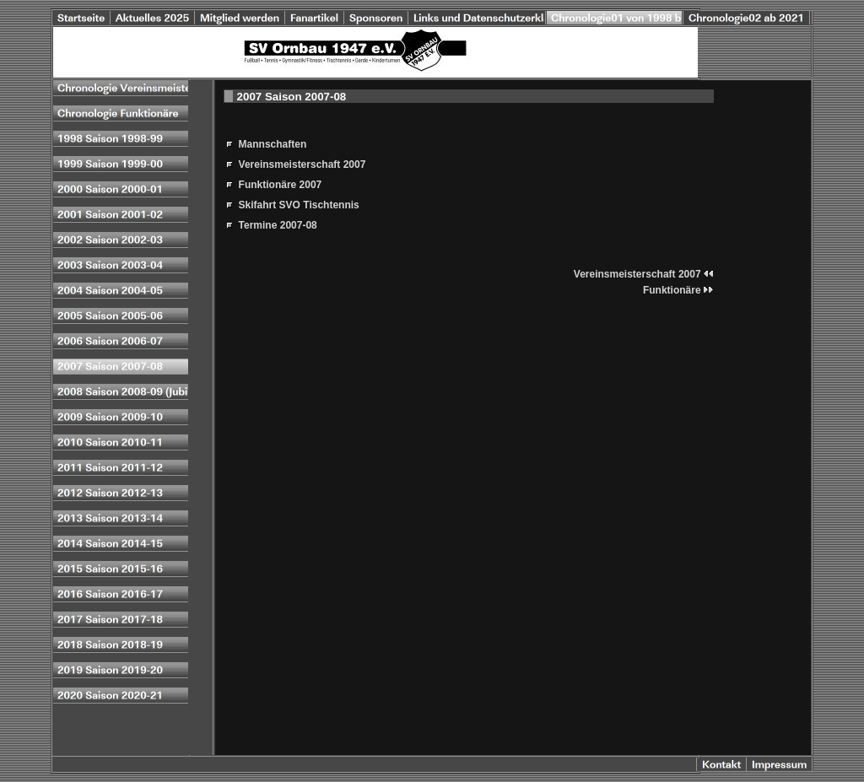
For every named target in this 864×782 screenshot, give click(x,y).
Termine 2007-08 (278, 225)
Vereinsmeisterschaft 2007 (302, 164)
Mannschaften (273, 144)
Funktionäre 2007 (280, 185)
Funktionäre (678, 290)
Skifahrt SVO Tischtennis (299, 205)
